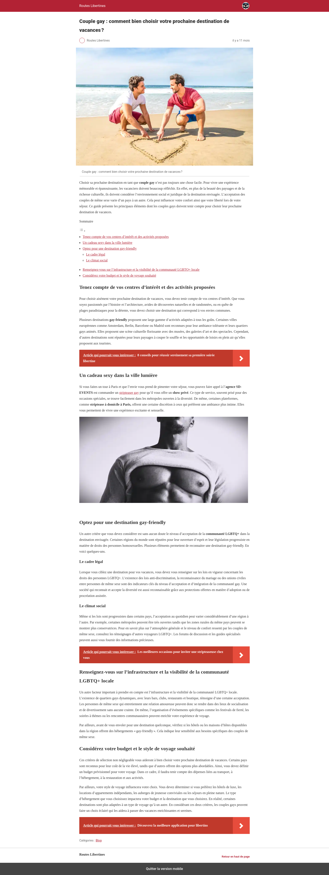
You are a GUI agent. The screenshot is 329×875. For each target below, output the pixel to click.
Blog (99, 840)
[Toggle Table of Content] (82, 231)
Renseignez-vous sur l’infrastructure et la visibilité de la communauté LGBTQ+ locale (141, 269)
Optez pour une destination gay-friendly (110, 248)
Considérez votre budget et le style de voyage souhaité (119, 275)
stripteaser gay (129, 392)
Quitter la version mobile (164, 869)
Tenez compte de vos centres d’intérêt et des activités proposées (126, 237)
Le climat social (97, 260)
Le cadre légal (95, 254)
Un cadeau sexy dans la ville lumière (107, 242)
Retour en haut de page (236, 856)
